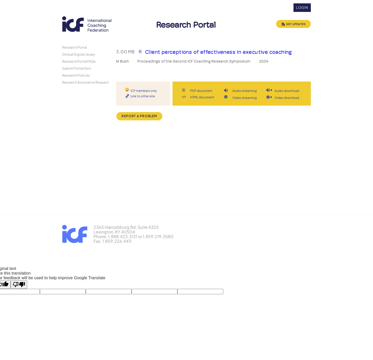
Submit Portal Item (76, 68)
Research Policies (76, 75)
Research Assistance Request (85, 82)
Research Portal (74, 47)
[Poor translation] (19, 284)
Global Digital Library (78, 54)
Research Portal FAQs (79, 61)
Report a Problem (139, 116)
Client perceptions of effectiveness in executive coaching (218, 52)
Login (302, 7)
